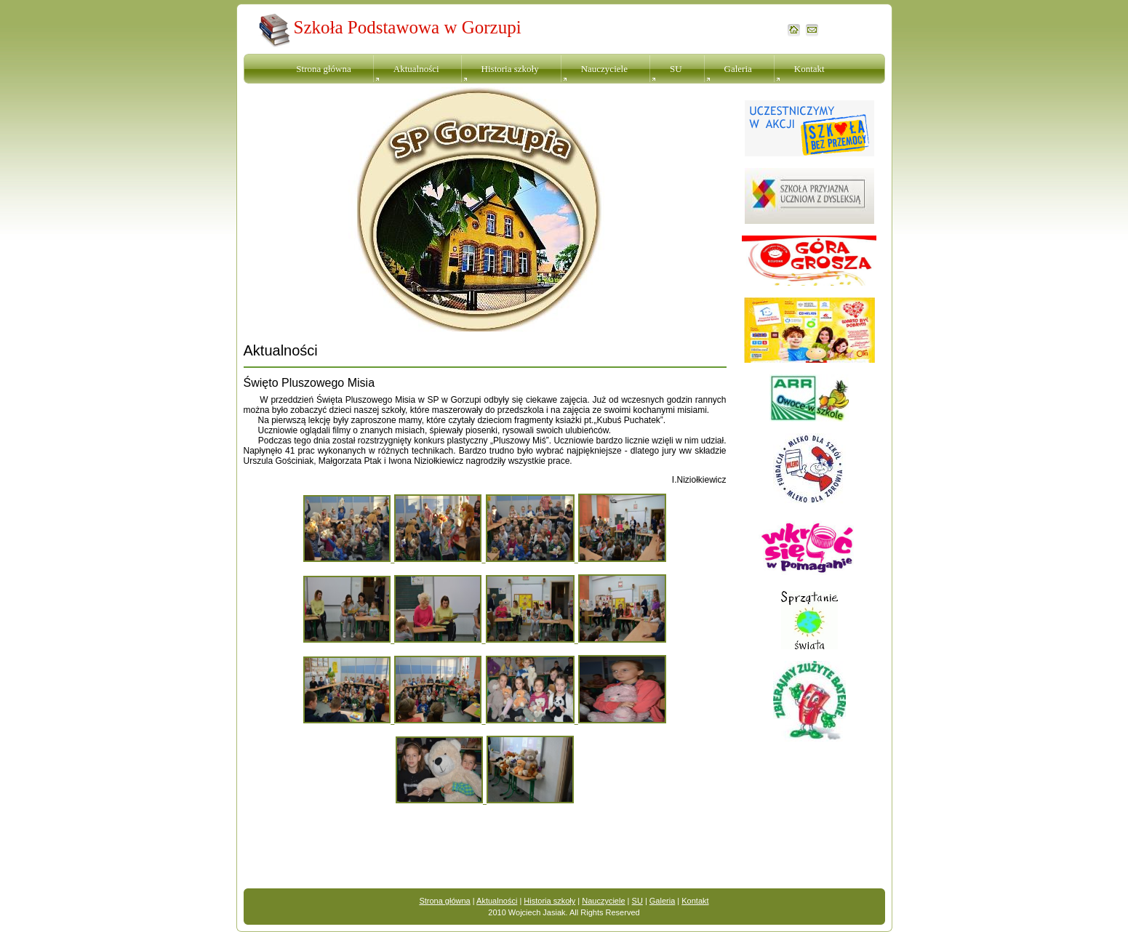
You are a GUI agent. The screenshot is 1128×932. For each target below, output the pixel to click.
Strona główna (323, 68)
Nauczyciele (604, 68)
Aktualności (416, 68)
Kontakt (809, 68)
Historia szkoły (510, 68)
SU (676, 68)
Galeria (738, 68)
